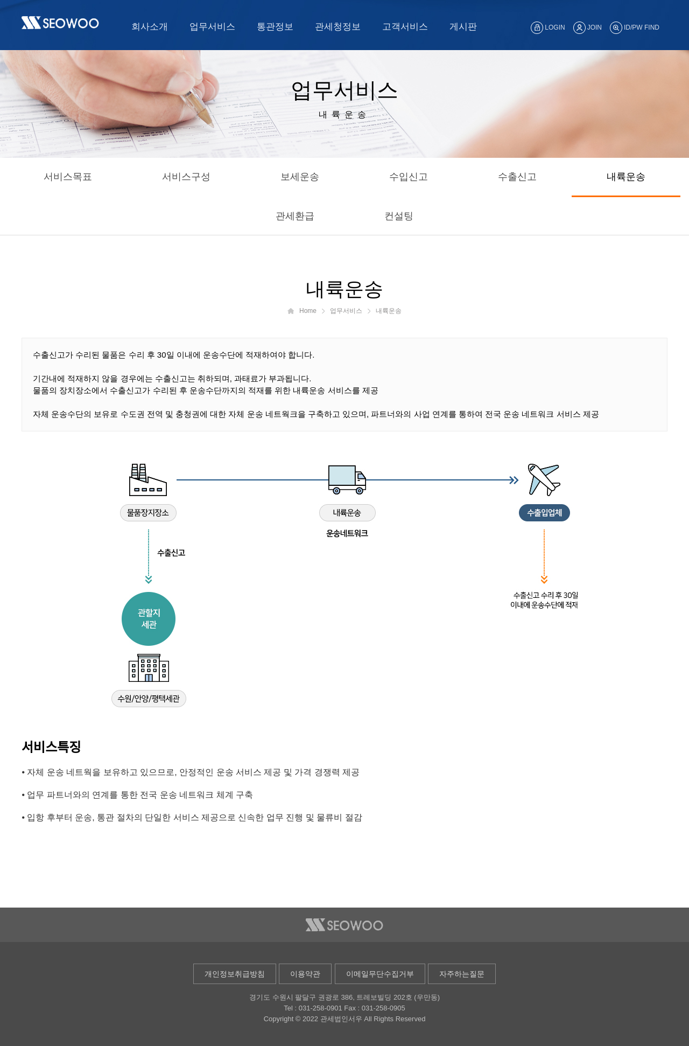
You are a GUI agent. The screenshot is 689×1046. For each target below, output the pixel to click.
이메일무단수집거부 (380, 974)
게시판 (463, 27)
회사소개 (149, 27)
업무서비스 (212, 27)
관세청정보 (338, 27)
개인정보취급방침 (235, 974)
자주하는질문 (461, 974)
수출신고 (517, 176)
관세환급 (295, 216)
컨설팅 (398, 216)
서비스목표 (68, 176)
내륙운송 (626, 176)
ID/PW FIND (634, 27)
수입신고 (408, 176)
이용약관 (305, 974)
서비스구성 (186, 176)
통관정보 (275, 27)
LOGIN (548, 27)
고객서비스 (405, 27)
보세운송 (299, 176)
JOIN (587, 27)
